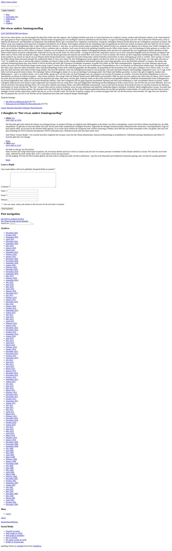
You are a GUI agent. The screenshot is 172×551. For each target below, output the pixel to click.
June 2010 (9, 432)
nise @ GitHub (11, 541)
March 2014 (10, 348)
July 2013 (9, 363)
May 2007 (9, 494)
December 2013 (12, 354)
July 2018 (9, 285)
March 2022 (10, 253)
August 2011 (11, 406)
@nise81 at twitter (13, 534)
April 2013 (10, 369)
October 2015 (11, 311)
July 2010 (9, 430)
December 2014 (12, 331)
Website (4, 203)
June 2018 (9, 287)
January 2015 (11, 328)
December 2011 (12, 397)
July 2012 (9, 387)
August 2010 (11, 428)
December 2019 (12, 272)
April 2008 (10, 475)
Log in (8, 517)
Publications (10, 19)
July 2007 (9, 490)
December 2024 (12, 244)
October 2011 (11, 402)
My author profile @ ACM (16, 543)
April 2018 (10, 292)
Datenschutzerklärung (9, 525)
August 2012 (11, 384)
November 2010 (12, 423)
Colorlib (20, 549)
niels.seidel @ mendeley (15, 538)
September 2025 (12, 240)
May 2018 (9, 290)
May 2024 (9, 249)
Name (4, 194)
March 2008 (10, 477)
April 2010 (10, 436)
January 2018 (11, 294)
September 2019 (12, 277)
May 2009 (9, 456)
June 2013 (9, 365)
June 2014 (9, 341)
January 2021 (11, 259)
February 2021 (11, 257)
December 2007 (12, 481)
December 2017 (12, 296)
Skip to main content (9, 2)
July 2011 (9, 408)
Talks (8, 21)
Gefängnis (26, 108)
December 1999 (12, 507)
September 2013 (12, 361)
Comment (5, 190)
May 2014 (9, 343)
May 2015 (9, 322)
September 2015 (12, 313)
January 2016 (11, 309)
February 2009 (11, 462)
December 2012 (12, 376)
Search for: (5, 226)
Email (4, 198)
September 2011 (12, 404)
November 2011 (12, 400)
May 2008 (9, 473)
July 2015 (9, 318)
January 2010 (11, 443)
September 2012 (12, 382)
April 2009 (10, 458)
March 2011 (10, 417)
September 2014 (12, 337)
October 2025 (11, 238)
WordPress (37, 549)
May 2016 (9, 307)
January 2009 (11, 464)
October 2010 (11, 425)
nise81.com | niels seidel (10, 6)
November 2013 (12, 356)
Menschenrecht (36, 108)
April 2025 (10, 242)
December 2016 (12, 305)
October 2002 (11, 505)
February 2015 (11, 326)
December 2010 (12, 421)
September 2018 (12, 283)
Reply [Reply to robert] (8, 160)
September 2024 (12, 246)
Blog (7, 15)
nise (20, 33)
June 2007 (9, 492)
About (3, 521)
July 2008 (9, 469)
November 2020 (12, 264)
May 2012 (9, 391)
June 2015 (9, 320)
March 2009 (10, 460)
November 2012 (12, 378)
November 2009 (12, 447)
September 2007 (12, 486)
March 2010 (10, 438)
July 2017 (9, 298)
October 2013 (11, 359)
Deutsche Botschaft (14, 108)
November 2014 (12, 333)
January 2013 (11, 374)
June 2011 (9, 410)
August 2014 (11, 339)
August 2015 (11, 315)
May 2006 (9, 499)
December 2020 (12, 262)
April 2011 (10, 415)
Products (9, 23)
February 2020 (11, 270)
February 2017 (11, 300)
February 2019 (11, 281)
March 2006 (10, 501)
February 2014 (11, 350)
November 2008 (12, 466)
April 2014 (10, 346)
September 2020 (12, 266)
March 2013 (10, 371)
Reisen (25, 33)
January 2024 (11, 251)
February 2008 (11, 479)
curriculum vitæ (12, 17)
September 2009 (12, 449)
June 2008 (9, 471)
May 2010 (9, 434)
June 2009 (9, 453)
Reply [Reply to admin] (8, 141)
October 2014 (11, 335)
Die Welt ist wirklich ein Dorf (17, 102)
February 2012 (11, 395)
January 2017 (11, 302)
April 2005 (10, 503)
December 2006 (12, 497)
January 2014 (11, 352)
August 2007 (11, 488)
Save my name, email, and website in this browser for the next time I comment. (34, 207)
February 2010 (11, 440)
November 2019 (12, 274)
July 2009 (9, 451)
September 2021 (12, 255)
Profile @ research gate (15, 545)
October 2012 (11, 380)
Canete (3, 108)
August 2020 (11, 268)
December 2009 (12, 445)
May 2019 (9, 279)
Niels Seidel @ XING (14, 536)
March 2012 (10, 393)
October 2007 (11, 484)
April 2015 (10, 324)
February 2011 (11, 419)
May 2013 (9, 367)
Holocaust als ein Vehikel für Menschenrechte (23, 104)
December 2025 (12, 236)
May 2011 (9, 412)
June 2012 (9, 389)
